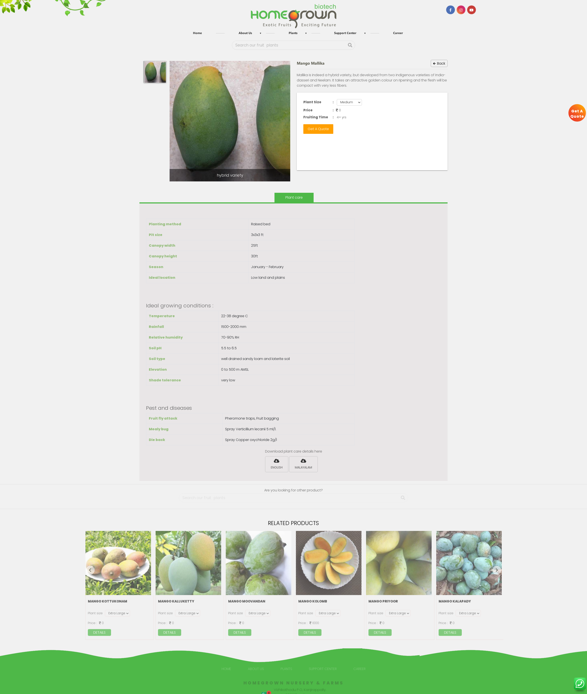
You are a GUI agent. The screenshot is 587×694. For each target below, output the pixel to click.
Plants (293, 33)
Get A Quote (318, 128)
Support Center (345, 33)
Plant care (294, 197)
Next (496, 570)
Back (439, 63)
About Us (245, 33)
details (99, 630)
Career (398, 33)
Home (197, 33)
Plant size (95, 611)
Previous (90, 570)
